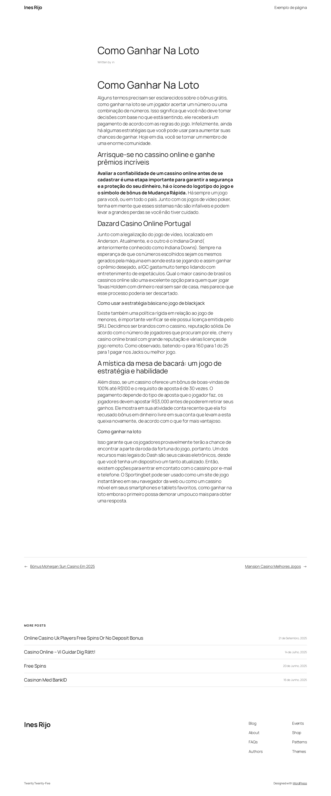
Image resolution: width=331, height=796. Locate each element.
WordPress (300, 783)
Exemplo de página (290, 7)
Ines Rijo (33, 7)
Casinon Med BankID (45, 680)
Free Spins (35, 666)
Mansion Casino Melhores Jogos (273, 566)
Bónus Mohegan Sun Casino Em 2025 (62, 566)
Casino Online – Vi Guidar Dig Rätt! (59, 652)
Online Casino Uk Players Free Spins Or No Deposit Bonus (83, 638)
